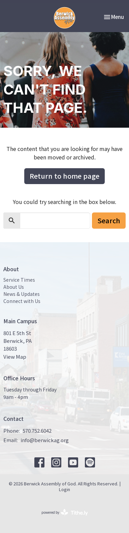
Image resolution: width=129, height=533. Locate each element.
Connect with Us (21, 301)
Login (64, 489)
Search (108, 220)
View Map (14, 356)
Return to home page (64, 176)
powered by (64, 512)
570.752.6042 (37, 430)
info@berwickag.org (45, 439)
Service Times (19, 279)
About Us (13, 286)
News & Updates (21, 293)
